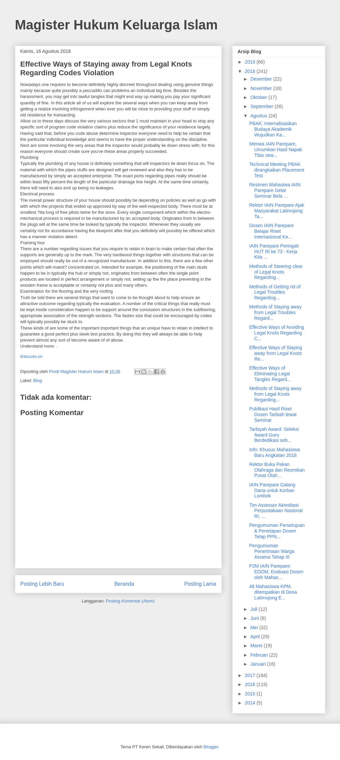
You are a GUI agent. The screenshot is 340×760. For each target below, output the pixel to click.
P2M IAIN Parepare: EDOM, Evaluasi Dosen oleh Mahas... (276, 571)
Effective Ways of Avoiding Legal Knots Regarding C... (276, 332)
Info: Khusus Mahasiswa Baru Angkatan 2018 (274, 452)
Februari (259, 655)
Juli (254, 609)
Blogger (211, 746)
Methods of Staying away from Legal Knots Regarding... (275, 394)
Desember (261, 79)
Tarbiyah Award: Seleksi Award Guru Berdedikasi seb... (274, 434)
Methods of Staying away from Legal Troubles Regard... (275, 312)
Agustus (259, 115)
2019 (250, 62)
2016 (250, 684)
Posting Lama (200, 584)
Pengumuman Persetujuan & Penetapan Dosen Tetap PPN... (277, 530)
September (262, 106)
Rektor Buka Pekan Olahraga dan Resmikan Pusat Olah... (277, 470)
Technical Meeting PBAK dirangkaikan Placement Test (276, 170)
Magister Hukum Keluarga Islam (116, 24)
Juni (255, 618)
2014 (250, 702)
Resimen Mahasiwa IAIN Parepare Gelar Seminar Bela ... (274, 190)
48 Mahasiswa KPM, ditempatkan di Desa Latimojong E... (273, 592)
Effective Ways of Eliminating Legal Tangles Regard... (270, 373)
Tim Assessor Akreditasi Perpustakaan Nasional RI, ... (276, 510)
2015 (250, 693)
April (255, 636)
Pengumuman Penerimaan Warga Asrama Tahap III (271, 551)
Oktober (259, 97)
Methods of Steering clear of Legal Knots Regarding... (276, 272)
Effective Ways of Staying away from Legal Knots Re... (275, 353)
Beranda (124, 584)
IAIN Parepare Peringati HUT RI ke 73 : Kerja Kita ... (274, 251)
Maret (257, 645)
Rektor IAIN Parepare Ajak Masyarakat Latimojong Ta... (276, 210)
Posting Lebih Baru (42, 584)
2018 (250, 71)
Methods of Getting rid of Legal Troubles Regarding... (274, 292)
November (261, 88)
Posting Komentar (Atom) (130, 600)
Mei (254, 627)
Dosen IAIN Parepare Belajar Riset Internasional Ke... (271, 231)
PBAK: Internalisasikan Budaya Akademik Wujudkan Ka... (273, 129)
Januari (258, 664)
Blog (37, 380)
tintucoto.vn (31, 356)
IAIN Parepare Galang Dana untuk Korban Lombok (272, 490)
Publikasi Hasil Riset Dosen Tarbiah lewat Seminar (273, 414)
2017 (250, 675)
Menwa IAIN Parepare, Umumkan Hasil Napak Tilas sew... (275, 149)
